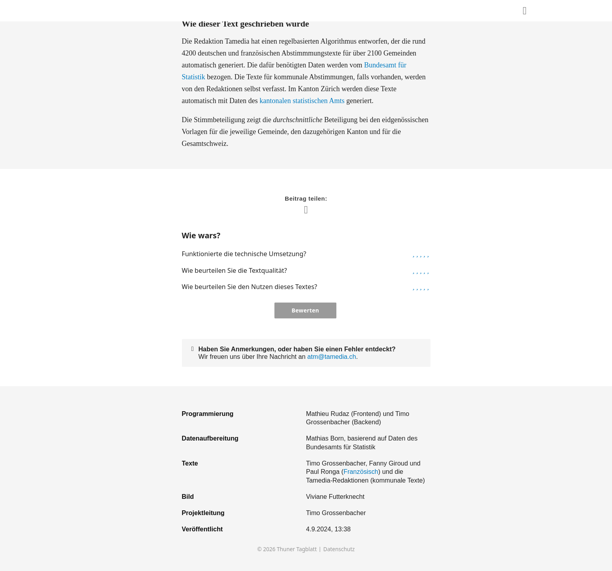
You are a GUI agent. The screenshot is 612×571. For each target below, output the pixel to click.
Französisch (361, 471)
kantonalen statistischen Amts (301, 101)
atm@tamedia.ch (331, 356)
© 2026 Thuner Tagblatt (287, 549)
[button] (413, 253)
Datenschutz (339, 549)
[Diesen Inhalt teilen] (525, 11)
